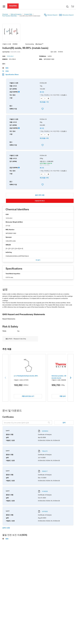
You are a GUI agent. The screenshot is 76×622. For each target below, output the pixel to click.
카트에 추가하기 (40, 201)
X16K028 (45, 491)
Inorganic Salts (28, 14)
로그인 (42, 92)
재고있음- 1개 (44, 102)
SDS (5, 68)
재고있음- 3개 (44, 138)
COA (5, 71)
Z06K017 (45, 471)
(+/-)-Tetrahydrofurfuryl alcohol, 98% (26, 376)
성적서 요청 (6, 527)
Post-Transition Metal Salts (9, 16)
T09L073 (45, 451)
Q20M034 (45, 431)
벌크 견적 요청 (39, 195)
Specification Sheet (10, 74)
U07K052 (45, 511)
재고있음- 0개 (44, 178)
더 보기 (38, 260)
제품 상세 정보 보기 (28, 396)
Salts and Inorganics (16, 14)
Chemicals (5, 14)
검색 (64, 422)
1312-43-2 (10, 56)
